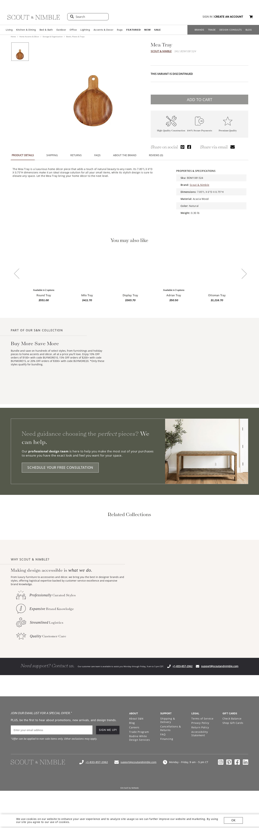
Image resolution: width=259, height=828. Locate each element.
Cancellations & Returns (170, 775)
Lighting (85, 29)
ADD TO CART (199, 99)
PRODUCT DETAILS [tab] (23, 155)
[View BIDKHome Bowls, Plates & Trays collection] (158, 552)
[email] (51, 777)
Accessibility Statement (199, 781)
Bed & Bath (46, 29)
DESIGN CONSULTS (230, 29)
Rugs (119, 29)
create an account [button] (228, 16)
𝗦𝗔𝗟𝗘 (157, 29)
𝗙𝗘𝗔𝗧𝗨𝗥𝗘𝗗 (133, 29)
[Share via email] (232, 147)
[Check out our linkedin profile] (245, 809)
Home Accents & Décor (29, 36)
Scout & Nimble (161, 51)
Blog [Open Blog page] (132, 770)
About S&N (136, 766)
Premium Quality (228, 130)
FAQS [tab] (97, 155)
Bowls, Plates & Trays (75, 36)
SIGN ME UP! (108, 777)
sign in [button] (207, 16)
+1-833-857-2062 (182, 714)
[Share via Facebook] (189, 147)
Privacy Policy (200, 770)
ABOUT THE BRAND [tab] (124, 155)
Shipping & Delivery (167, 768)
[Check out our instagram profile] (220, 809)
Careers (134, 775)
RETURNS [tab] (76, 155)
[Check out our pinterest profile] (229, 809)
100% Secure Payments (199, 130)
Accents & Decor (103, 29)
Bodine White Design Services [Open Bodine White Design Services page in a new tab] (139, 785)
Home (13, 36)
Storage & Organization (52, 36)
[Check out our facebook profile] (237, 809)
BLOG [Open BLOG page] (249, 29)
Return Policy (200, 775)
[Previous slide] (16, 274)
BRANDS (199, 29)
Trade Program (139, 779)
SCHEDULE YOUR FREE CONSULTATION (60, 468)
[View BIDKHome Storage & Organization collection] (101, 552)
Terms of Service (202, 766)
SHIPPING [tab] (52, 155)
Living (9, 29)
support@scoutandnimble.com (219, 714)
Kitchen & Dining (26, 29)
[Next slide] (244, 274)
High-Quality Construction (171, 130)
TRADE (212, 29)
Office (73, 29)
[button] (251, 16)
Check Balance (232, 766)
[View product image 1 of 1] (20, 52)
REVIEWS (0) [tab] (156, 155)
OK (233, 820)
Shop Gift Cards (232, 770)
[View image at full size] (93, 86)
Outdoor (61, 29)
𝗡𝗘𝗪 (147, 29)
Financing (166, 786)
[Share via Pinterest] (182, 147)
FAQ (162, 782)
